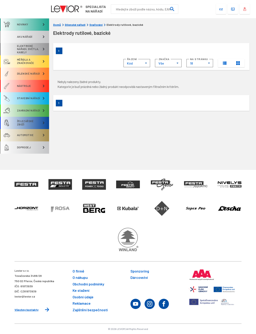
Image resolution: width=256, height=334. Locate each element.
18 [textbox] (191, 63)
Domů (57, 24)
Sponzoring (139, 271)
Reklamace (82, 303)
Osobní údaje (83, 297)
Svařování (96, 24)
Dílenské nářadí (75, 24)
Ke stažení (81, 290)
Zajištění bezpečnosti (90, 310)
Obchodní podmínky (88, 284)
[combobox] (137, 63)
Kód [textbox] (130, 63)
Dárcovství (139, 277)
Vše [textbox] (161, 63)
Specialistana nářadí (95, 9)
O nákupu (80, 277)
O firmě (78, 271)
